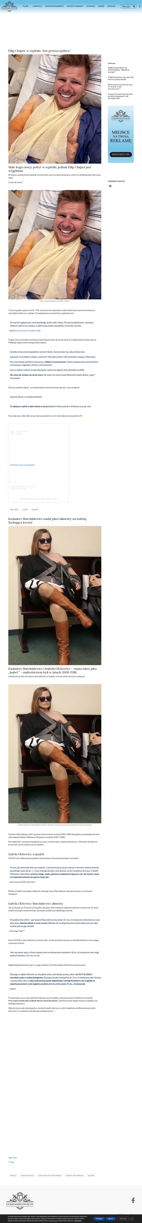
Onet (14, 1158)
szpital (25, 509)
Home (25, 6)
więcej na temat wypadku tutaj (27, 330)
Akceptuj (94, 1218)
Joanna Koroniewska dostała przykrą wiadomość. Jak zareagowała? (120, 96)
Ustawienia (121, 1218)
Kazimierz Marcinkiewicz (74, 1175)
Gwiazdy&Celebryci (54, 6)
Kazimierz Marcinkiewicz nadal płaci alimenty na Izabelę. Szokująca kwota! (47, 520)
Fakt (12, 1162)
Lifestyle (37, 6)
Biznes (101, 6)
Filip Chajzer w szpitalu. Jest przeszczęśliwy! (39, 51)
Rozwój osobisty (75, 6)
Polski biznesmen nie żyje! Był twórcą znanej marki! (121, 78)
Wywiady (91, 6)
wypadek (35, 509)
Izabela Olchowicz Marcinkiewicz (50, 1175)
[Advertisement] (71, 29)
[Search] (134, 6)
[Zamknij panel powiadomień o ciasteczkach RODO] (132, 1218)
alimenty (13, 1175)
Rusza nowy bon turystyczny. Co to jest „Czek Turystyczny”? (120, 86)
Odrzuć (107, 1218)
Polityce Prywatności (63, 1218)
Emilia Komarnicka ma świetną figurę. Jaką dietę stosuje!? (118, 70)
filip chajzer (14, 509)
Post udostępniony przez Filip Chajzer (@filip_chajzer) (38, 499)
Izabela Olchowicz (27, 1175)
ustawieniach (12, 1221)
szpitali (53, 416)
